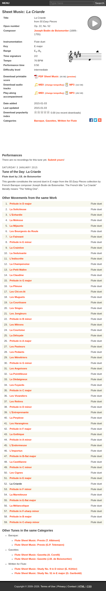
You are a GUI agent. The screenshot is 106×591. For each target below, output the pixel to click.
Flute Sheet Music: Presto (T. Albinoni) (37, 540)
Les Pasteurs (17, 346)
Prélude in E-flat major (23, 500)
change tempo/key (55, 85)
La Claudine (17, 275)
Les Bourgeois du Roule (24, 231)
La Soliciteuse (18, 209)
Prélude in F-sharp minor (24, 511)
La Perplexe (17, 417)
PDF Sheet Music (49, 76)
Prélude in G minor (21, 363)
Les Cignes (16, 472)
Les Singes (16, 308)
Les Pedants (17, 352)
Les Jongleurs (18, 313)
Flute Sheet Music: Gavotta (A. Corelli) (37, 554)
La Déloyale (16, 335)
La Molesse (16, 220)
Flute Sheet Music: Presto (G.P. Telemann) (39, 544)
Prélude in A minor (20, 439)
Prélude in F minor (20, 489)
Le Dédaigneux (18, 379)
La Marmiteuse (18, 494)
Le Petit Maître (18, 269)
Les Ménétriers (18, 357)
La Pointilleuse (18, 374)
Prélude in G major (21, 280)
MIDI (41, 84)
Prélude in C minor (21, 467)
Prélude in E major (20, 478)
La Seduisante (18, 253)
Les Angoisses (18, 368)
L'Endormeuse (18, 445)
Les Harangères (19, 423)
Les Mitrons (17, 324)
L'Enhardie (16, 214)
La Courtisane (18, 302)
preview (71, 76)
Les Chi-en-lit (17, 291)
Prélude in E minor (21, 242)
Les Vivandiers (18, 396)
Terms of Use (48, 586)
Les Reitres (16, 401)
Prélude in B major (21, 516)
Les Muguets (17, 297)
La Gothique (17, 434)
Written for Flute (67, 120)
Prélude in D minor (21, 407)
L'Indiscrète (16, 258)
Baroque (39, 120)
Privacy (61, 586)
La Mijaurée (16, 226)
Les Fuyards (17, 385)
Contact (72, 586)
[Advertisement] (53, 138)
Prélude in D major (21, 203)
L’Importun (16, 450)
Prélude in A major (20, 341)
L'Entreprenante (19, 412)
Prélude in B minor (21, 319)
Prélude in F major (20, 429)
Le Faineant (16, 236)
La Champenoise (19, 264)
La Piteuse (16, 286)
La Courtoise (17, 330)
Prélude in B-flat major (23, 456)
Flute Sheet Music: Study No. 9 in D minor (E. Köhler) (46, 569)
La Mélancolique (19, 505)
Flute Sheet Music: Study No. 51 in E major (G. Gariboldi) (48, 573)
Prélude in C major (21, 390)
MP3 (71, 84)
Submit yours (56, 159)
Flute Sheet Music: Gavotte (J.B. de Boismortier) (43, 559)
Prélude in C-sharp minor (24, 522)
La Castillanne (18, 462)
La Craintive (17, 247)
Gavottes (51, 120)
